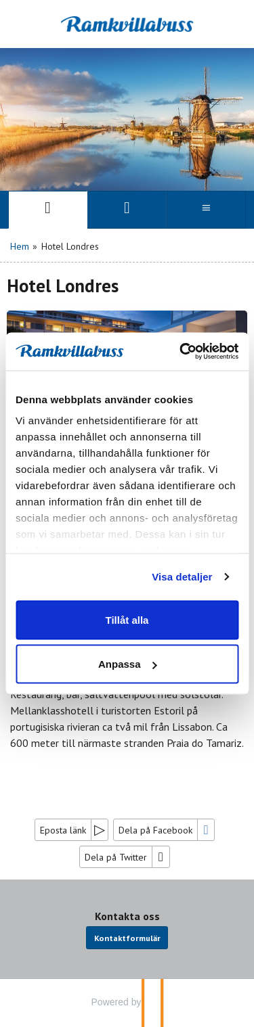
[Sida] (47, 210)
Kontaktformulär (127, 937)
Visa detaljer (182, 577)
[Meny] (206, 210)
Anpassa (127, 664)
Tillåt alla (127, 619)
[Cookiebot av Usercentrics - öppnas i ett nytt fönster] (180, 352)
